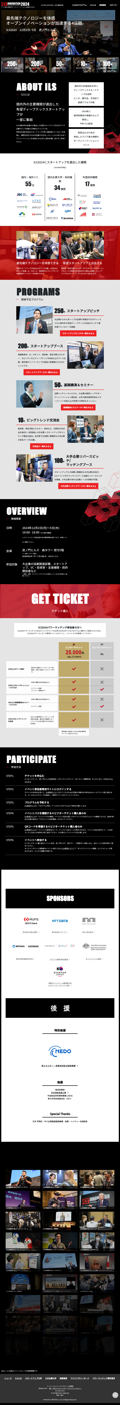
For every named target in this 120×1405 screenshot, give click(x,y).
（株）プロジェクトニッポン (57, 1390)
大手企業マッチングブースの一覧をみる (78, 488)
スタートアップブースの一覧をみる (42, 374)
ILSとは (93, 5)
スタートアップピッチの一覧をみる (78, 335)
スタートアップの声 (33, 1380)
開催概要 (102, 5)
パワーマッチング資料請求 (103, 1380)
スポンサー (113, 5)
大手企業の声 (50, 1380)
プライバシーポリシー (75, 1390)
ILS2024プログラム (79, 5)
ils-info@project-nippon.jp (60, 1395)
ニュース (8, 1380)
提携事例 (63, 1380)
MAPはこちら (53, 558)
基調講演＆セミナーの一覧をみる (78, 409)
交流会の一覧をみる (41, 448)
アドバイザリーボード (79, 1380)
